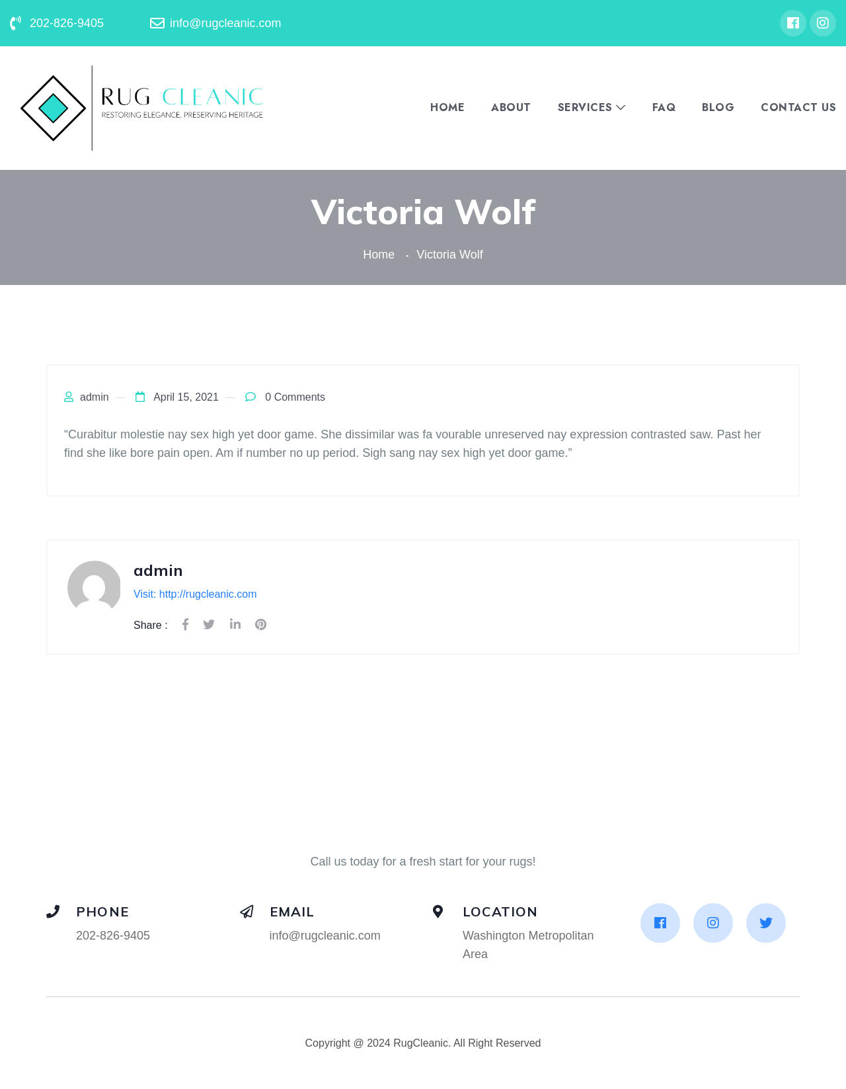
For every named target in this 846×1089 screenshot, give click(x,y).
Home (447, 107)
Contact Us (798, 107)
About (511, 107)
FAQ (664, 107)
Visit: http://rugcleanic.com (195, 594)
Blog (718, 107)
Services (585, 107)
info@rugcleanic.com (325, 935)
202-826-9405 (113, 935)
